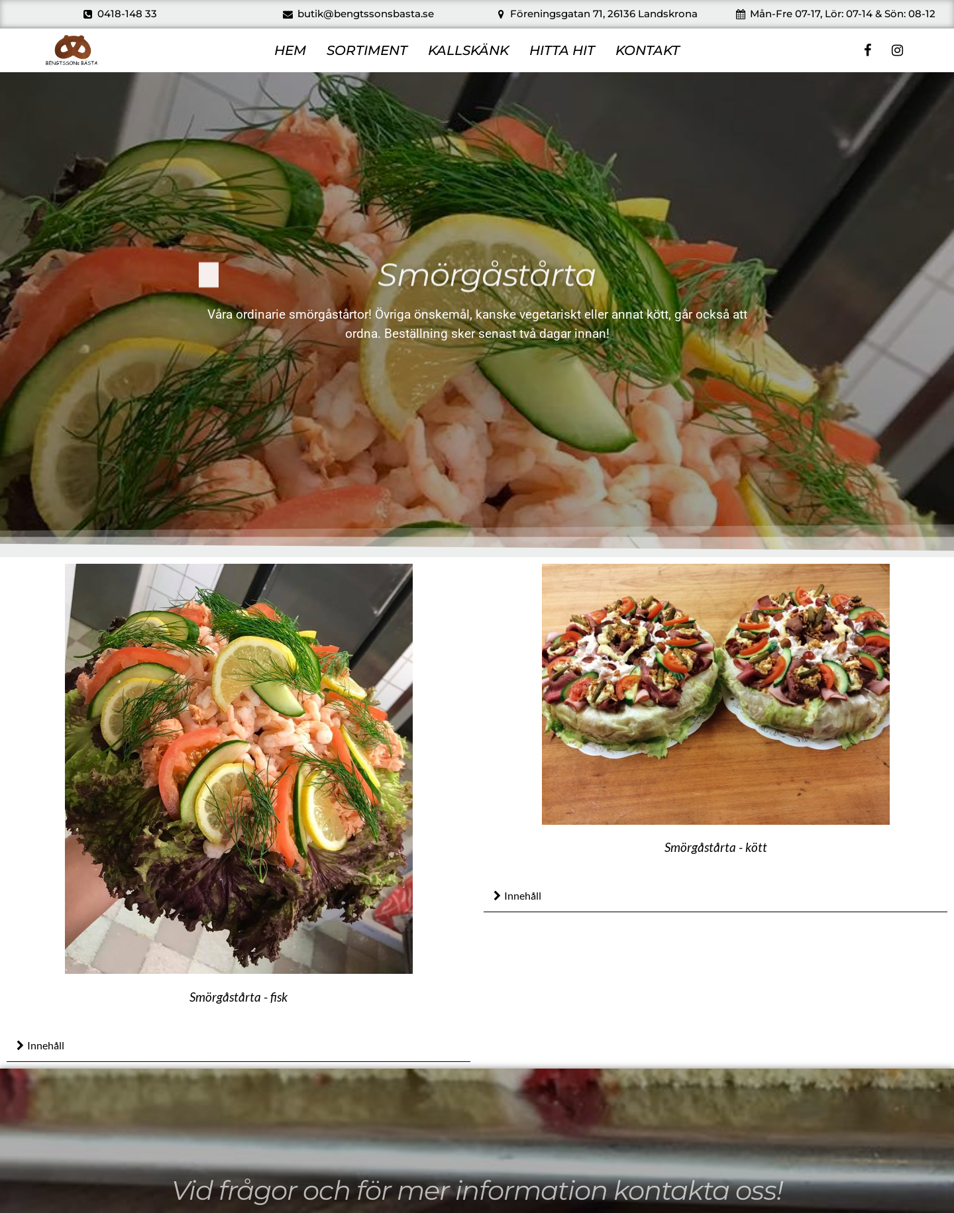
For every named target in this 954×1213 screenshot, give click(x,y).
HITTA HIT (562, 50)
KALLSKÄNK (468, 50)
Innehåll (45, 1045)
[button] (238, 1046)
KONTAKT (647, 50)
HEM (290, 50)
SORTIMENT (367, 50)
